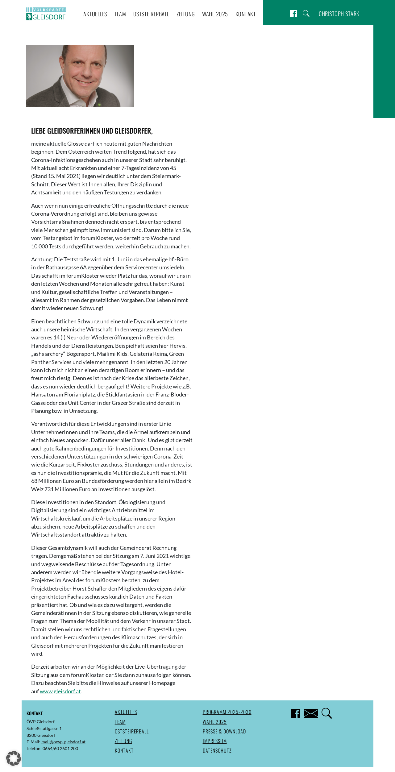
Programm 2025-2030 (227, 712)
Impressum (215, 741)
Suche (306, 13)
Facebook (293, 13)
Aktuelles (95, 14)
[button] (13, 758)
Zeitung (186, 14)
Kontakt (245, 14)
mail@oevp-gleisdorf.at (63, 741)
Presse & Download (224, 731)
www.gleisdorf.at (60, 691)
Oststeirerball (151, 14)
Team (120, 14)
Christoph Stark (339, 13)
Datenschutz (217, 750)
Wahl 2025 (215, 14)
